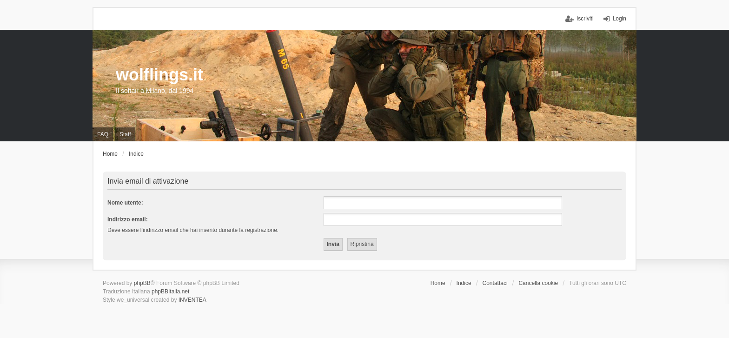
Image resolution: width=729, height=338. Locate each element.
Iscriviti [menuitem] (585, 18)
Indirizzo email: (127, 219)
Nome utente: (125, 202)
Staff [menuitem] (125, 134)
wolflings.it (159, 74)
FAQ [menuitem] (102, 134)
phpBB (142, 283)
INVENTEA (192, 300)
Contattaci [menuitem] (495, 283)
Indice (464, 283)
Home (438, 283)
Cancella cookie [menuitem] (538, 283)
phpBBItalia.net (170, 291)
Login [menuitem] (619, 18)
